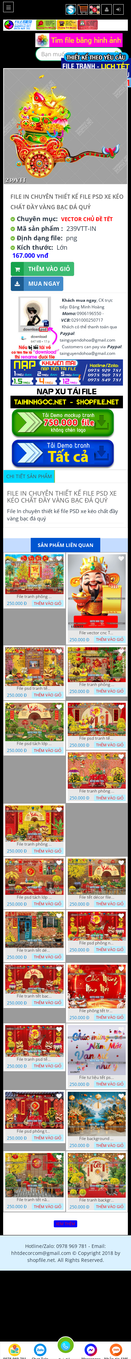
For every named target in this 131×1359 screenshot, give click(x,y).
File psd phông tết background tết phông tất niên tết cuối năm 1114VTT (34, 1131)
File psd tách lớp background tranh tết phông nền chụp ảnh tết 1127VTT (34, 743)
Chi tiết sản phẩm (29, 476)
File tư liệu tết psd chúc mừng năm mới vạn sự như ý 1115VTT (96, 1077)
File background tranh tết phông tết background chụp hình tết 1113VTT (96, 1138)
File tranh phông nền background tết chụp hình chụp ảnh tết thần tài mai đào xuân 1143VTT (34, 596)
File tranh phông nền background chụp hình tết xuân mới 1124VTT (34, 844)
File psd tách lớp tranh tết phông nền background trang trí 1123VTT (34, 897)
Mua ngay (35, 284)
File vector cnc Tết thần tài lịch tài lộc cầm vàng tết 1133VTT (96, 632)
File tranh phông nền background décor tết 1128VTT (96, 684)
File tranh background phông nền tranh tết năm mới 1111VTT (96, 1200)
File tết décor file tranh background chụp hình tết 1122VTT (96, 897)
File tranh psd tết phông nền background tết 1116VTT (34, 1059)
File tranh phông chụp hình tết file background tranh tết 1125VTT (96, 791)
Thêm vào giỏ (41, 269)
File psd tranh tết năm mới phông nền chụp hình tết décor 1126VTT (96, 738)
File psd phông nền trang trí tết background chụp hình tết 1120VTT (96, 943)
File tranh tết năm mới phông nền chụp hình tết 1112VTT (34, 1199)
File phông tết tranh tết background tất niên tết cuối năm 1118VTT (96, 1010)
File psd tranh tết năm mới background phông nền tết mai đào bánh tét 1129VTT (34, 688)
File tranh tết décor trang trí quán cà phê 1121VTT (34, 950)
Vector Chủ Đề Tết (87, 218)
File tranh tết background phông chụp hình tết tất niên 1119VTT (34, 996)
